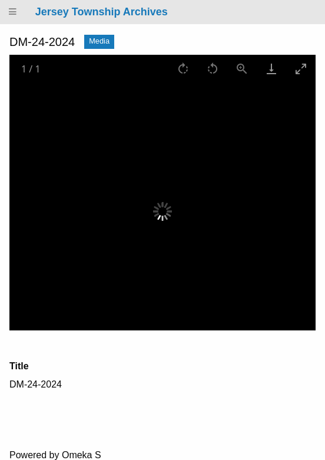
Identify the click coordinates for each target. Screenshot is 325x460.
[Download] (271, 68)
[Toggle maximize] (301, 68)
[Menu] (13, 12)
